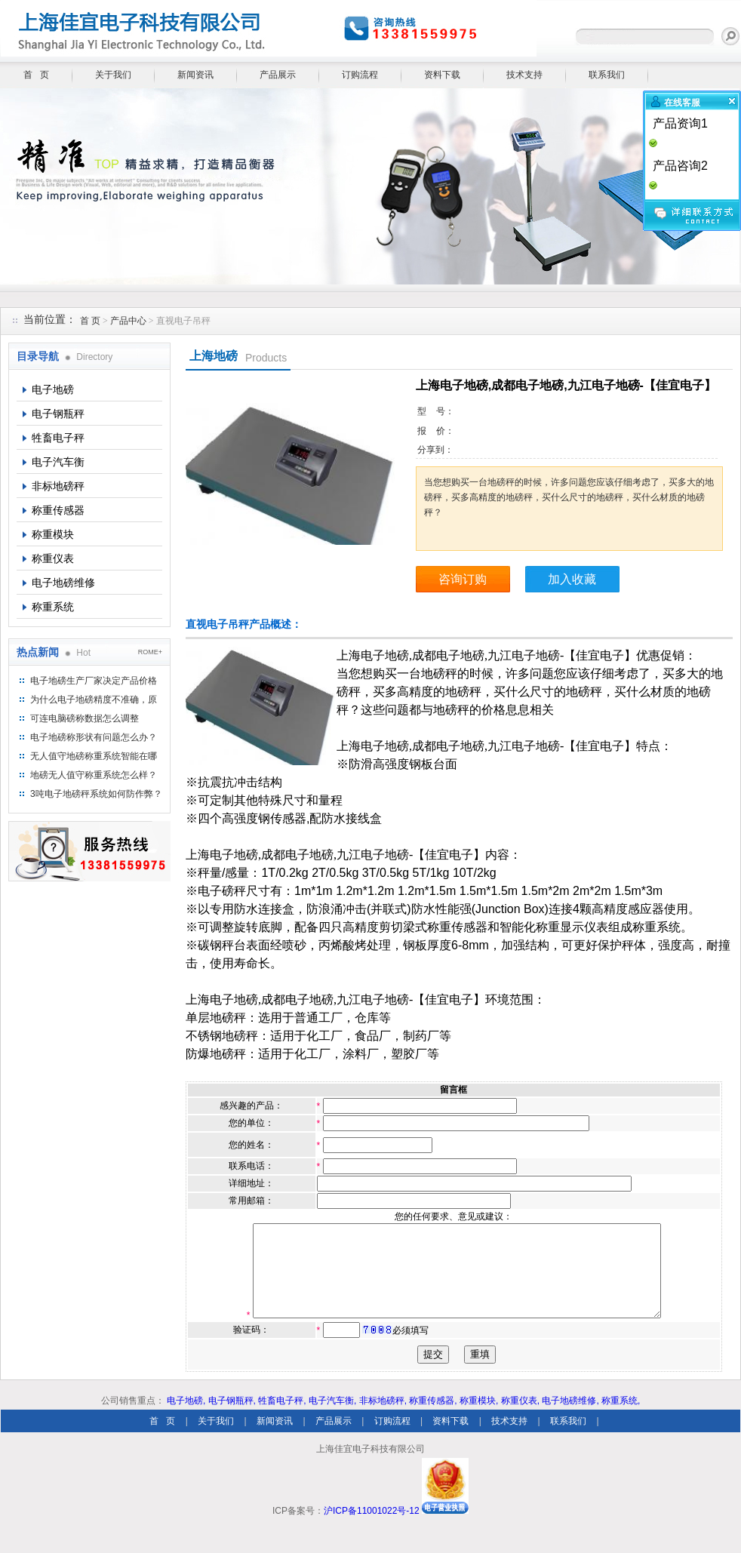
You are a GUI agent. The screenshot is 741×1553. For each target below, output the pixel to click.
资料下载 (442, 74)
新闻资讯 (195, 74)
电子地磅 (53, 389)
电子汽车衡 (58, 462)
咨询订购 (462, 579)
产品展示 (278, 74)
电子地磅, (186, 1418)
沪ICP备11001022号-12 (372, 1529)
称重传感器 (58, 510)
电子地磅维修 (63, 583)
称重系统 (53, 607)
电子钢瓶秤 (58, 413)
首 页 (36, 74)
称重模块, (479, 1418)
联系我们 (607, 74)
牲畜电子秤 (58, 438)
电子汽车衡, (332, 1418)
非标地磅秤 (58, 486)
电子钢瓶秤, (232, 1418)
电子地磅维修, (570, 1418)
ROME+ (150, 652)
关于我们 (113, 74)
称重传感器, (433, 1418)
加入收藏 (572, 579)
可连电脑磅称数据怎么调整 (84, 718)
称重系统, (620, 1418)
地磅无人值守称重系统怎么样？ (93, 775)
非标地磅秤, (383, 1418)
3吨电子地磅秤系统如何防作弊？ (96, 794)
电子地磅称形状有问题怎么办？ (93, 737)
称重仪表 (53, 558)
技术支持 (524, 74)
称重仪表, (520, 1418)
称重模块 (53, 534)
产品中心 (129, 320)
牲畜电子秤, (282, 1418)
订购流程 (360, 74)
